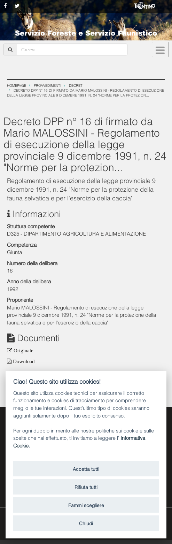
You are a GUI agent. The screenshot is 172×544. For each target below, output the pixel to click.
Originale (22, 350)
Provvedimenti (47, 85)
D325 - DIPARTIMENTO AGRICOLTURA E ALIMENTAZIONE (76, 233)
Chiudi (86, 523)
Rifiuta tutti (86, 486)
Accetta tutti (86, 468)
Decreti (76, 85)
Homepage (16, 85)
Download (23, 361)
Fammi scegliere (86, 505)
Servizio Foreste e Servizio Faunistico (86, 32)
